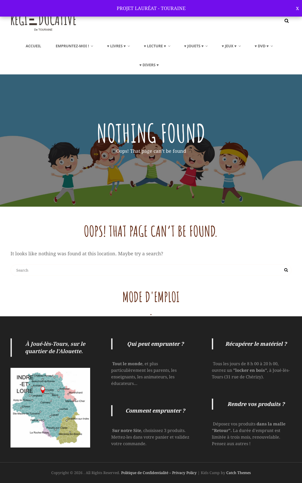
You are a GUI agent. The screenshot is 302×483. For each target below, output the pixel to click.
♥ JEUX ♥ (231, 45)
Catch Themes (238, 472)
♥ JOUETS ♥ (196, 45)
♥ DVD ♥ (264, 45)
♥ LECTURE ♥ (157, 45)
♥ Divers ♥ (148, 64)
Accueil (33, 45)
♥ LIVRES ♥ (119, 45)
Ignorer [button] (297, 8)
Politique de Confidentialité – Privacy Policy (159, 472)
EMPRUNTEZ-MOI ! (75, 45)
